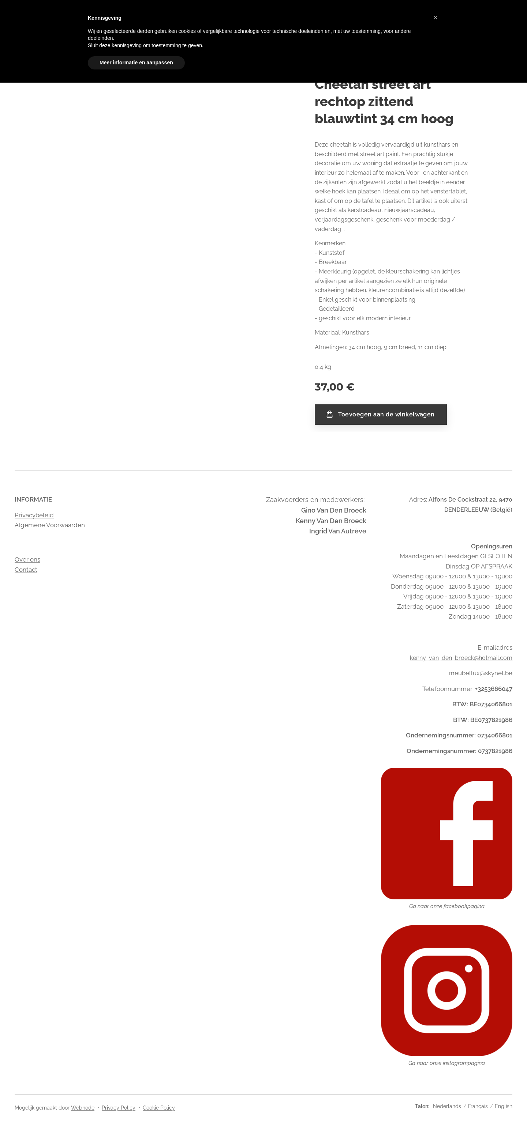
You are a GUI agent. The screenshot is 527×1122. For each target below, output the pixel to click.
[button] (435, 17)
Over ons (27, 559)
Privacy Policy (118, 1108)
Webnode (82, 1108)
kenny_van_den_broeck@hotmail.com (461, 657)
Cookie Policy (159, 1108)
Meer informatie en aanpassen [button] (136, 62)
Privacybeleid (34, 514)
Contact (26, 569)
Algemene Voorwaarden (50, 525)
